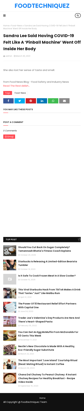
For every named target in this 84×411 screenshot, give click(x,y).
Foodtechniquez (42, 5)
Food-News (16, 25)
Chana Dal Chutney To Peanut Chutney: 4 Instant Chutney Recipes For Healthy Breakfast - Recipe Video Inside (47, 378)
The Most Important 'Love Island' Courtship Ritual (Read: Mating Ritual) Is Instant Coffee (47, 362)
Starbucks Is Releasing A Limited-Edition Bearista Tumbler (47, 263)
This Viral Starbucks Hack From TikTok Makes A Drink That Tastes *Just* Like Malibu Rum (49, 291)
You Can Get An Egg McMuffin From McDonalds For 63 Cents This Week (48, 333)
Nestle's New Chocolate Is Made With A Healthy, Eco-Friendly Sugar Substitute (46, 348)
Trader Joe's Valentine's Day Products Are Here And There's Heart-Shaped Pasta (49, 319)
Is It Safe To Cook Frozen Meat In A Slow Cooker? (47, 275)
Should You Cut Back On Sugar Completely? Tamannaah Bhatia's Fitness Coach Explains (44, 249)
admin (8, 56)
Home (6, 25)
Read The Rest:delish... (16, 85)
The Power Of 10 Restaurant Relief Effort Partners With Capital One (47, 305)
